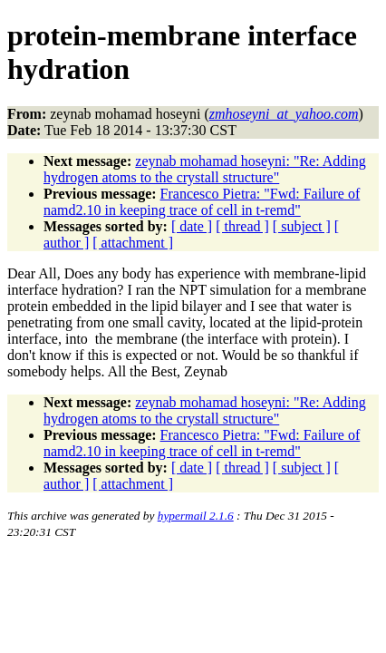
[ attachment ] (132, 242)
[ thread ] (242, 226)
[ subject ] (302, 226)
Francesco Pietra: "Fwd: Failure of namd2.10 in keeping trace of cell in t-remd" (201, 202)
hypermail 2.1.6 (196, 515)
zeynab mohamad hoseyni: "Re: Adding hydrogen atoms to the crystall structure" (204, 169)
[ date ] (191, 226)
